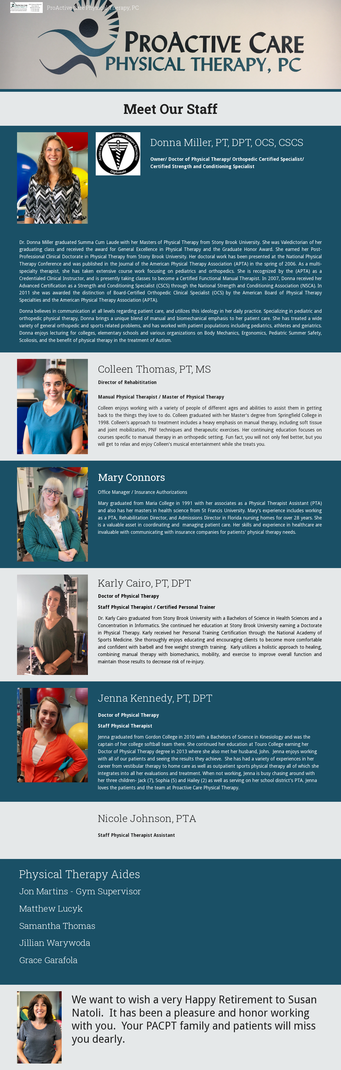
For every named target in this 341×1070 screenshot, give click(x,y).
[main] (170, 108)
